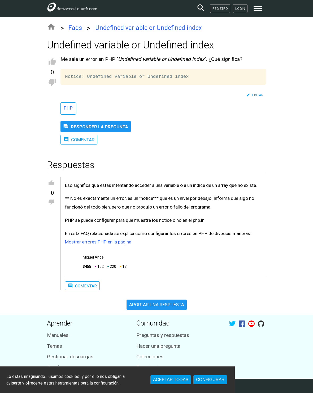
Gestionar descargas (70, 357)
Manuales (57, 335)
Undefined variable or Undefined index (148, 27)
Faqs (75, 27)
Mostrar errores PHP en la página (98, 242)
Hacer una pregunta (158, 346)
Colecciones (149, 357)
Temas (54, 346)
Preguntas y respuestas (162, 335)
